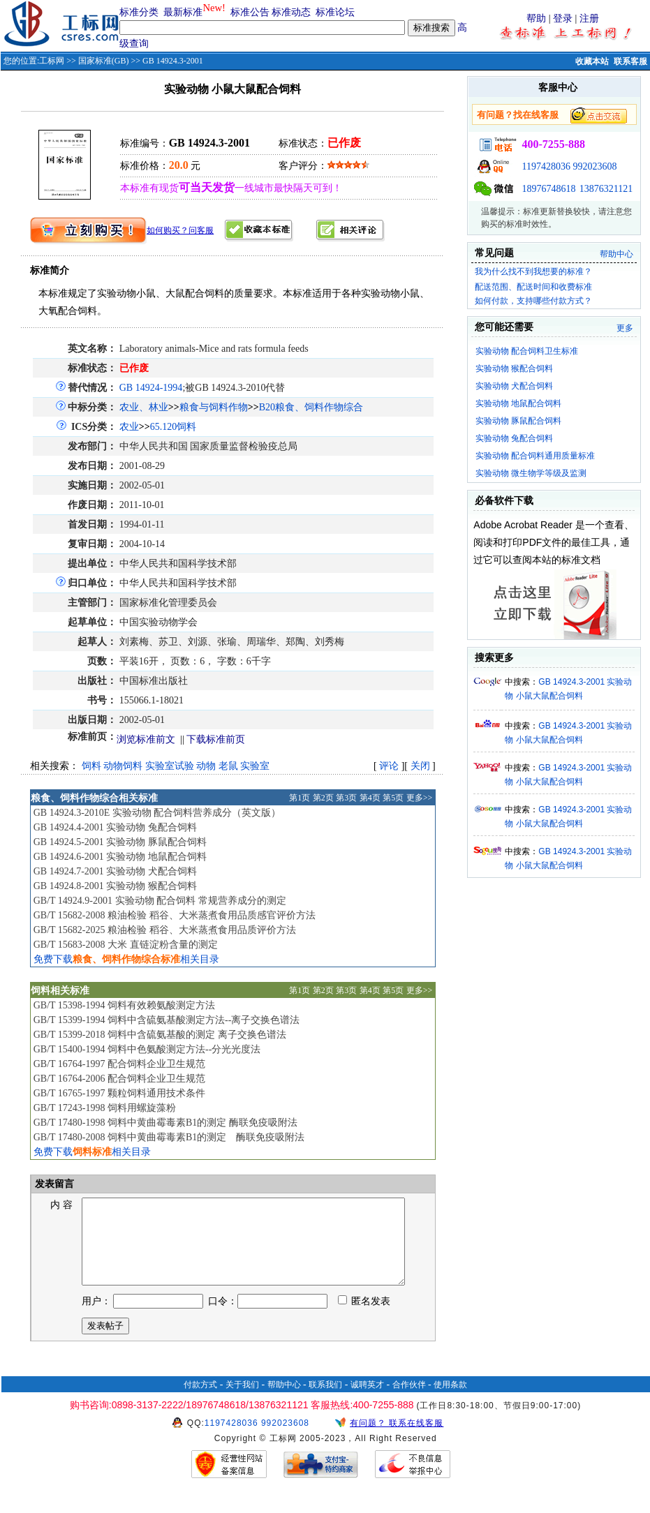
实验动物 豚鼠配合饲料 (518, 421)
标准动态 (291, 12)
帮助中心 (616, 254)
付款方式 (200, 1401)
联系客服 (630, 61)
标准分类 (138, 12)
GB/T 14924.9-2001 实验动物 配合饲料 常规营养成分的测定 (160, 900)
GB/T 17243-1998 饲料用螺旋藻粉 (105, 1108)
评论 (389, 766)
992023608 (594, 166)
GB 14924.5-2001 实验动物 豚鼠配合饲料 (120, 842)
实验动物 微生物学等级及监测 (530, 473)
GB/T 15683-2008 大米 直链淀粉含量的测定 (126, 944)
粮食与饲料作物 (213, 407)
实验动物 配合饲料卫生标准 (526, 351)
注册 (589, 18)
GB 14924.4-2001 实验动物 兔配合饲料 (115, 827)
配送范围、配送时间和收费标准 (533, 287)
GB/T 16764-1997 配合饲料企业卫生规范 (119, 1064)
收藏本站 (592, 61)
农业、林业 (143, 407)
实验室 (254, 766)
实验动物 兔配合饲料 (514, 438)
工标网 (51, 61)
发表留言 (54, 1184)
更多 (624, 328)
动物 (206, 766)
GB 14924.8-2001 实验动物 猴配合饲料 (115, 886)
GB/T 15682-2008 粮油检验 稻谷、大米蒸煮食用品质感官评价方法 (175, 915)
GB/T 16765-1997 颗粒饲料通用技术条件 (119, 1093)
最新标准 (182, 12)
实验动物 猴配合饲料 (514, 368)
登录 (563, 18)
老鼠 (228, 766)
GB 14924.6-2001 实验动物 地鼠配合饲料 (120, 856)
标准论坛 (335, 12)
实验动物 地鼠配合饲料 (518, 403)
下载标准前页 (215, 739)
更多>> (419, 798)
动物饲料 (122, 766)
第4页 (370, 798)
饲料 (91, 766)
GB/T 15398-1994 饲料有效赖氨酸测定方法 (124, 1005)
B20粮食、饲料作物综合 (311, 407)
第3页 (346, 798)
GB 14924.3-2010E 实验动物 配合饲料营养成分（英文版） (157, 812)
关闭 (420, 766)
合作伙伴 (409, 1401)
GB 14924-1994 (151, 387)
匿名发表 (364, 1318)
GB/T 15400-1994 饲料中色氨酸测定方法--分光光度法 (147, 1049)
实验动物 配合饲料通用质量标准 (535, 456)
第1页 (299, 798)
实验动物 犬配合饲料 (514, 386)
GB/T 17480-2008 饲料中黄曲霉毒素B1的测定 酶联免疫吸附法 (169, 1137)
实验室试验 (169, 766)
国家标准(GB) (103, 61)
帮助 (536, 18)
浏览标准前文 (146, 739)
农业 (129, 427)
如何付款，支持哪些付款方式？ (533, 301)
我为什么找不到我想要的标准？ (533, 271)
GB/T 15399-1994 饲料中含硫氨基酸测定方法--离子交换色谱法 (167, 1020)
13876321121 (606, 189)
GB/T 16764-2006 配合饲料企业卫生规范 (119, 1078)
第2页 (323, 798)
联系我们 (325, 1401)
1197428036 (546, 166)
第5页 (393, 798)
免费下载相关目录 (126, 959)
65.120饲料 (173, 427)
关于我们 (242, 1401)
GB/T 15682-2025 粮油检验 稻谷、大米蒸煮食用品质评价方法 (165, 930)
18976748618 (548, 189)
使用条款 (450, 1401)
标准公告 (249, 12)
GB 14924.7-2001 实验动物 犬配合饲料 (115, 871)
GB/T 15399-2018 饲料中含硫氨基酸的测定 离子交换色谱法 (160, 1034)
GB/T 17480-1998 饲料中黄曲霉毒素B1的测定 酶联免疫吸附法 (165, 1122)
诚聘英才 (367, 1401)
